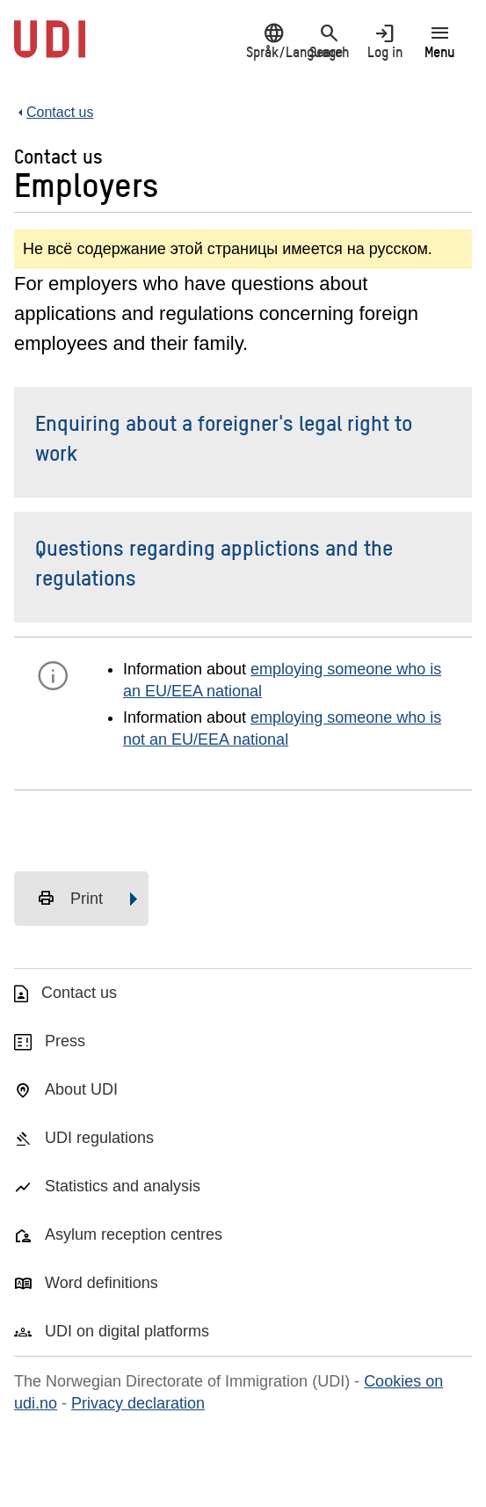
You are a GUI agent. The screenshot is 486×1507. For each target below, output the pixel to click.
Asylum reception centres (133, 1234)
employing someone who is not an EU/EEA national (282, 728)
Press (65, 1041)
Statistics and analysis (122, 1186)
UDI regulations (99, 1138)
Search (329, 41)
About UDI (81, 1089)
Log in (384, 41)
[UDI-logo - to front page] (49, 48)
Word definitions (101, 1283)
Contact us (79, 992)
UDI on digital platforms (127, 1331)
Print (70, 898)
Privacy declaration (138, 1403)
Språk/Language (273, 41)
